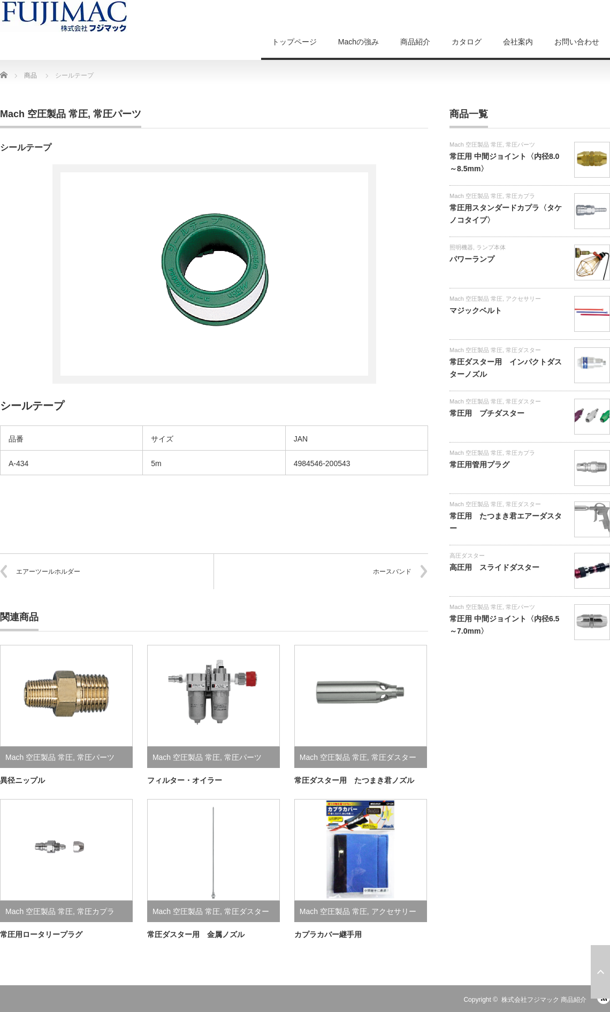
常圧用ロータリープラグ (41, 934)
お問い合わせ (576, 41)
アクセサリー (393, 911)
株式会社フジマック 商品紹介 (543, 999)
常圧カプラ (96, 911)
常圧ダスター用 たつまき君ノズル (354, 780)
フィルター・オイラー (184, 780)
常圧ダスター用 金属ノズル (196, 934)
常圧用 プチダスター (486, 413)
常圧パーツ (117, 114)
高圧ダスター (467, 555)
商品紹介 (415, 41)
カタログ (467, 41)
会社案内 (518, 41)
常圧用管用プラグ (479, 464)
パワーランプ (471, 259)
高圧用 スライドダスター (494, 567)
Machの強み (358, 41)
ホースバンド (392, 571)
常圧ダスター (393, 757)
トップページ (294, 41)
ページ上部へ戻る (600, 972)
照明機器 (461, 247)
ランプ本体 (491, 247)
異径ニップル (22, 780)
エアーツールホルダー (48, 571)
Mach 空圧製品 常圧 (44, 114)
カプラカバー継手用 (328, 934)
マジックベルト (475, 310)
